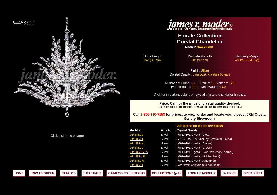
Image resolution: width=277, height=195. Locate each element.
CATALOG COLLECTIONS (126, 173)
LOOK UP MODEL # (201, 173)
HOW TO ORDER (42, 173)
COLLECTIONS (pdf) (166, 173)
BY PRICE (229, 173)
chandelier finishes (231, 94)
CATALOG (68, 173)
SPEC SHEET (253, 173)
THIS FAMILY (92, 173)
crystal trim (203, 94)
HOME (19, 173)
